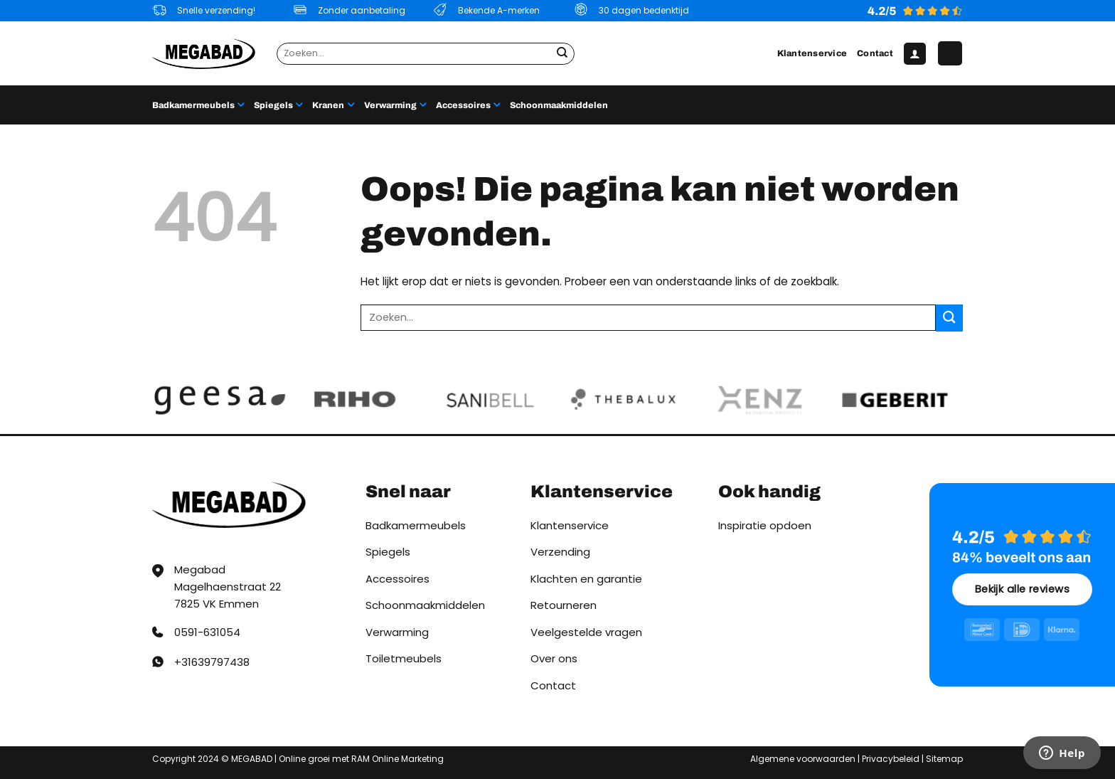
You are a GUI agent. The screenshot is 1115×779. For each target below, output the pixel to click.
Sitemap (944, 759)
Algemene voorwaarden (802, 759)
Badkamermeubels (198, 105)
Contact (875, 53)
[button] (914, 54)
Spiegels (278, 105)
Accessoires (468, 105)
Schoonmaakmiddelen (559, 105)
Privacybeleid (890, 759)
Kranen (332, 105)
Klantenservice (812, 53)
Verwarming (395, 105)
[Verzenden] (562, 53)
